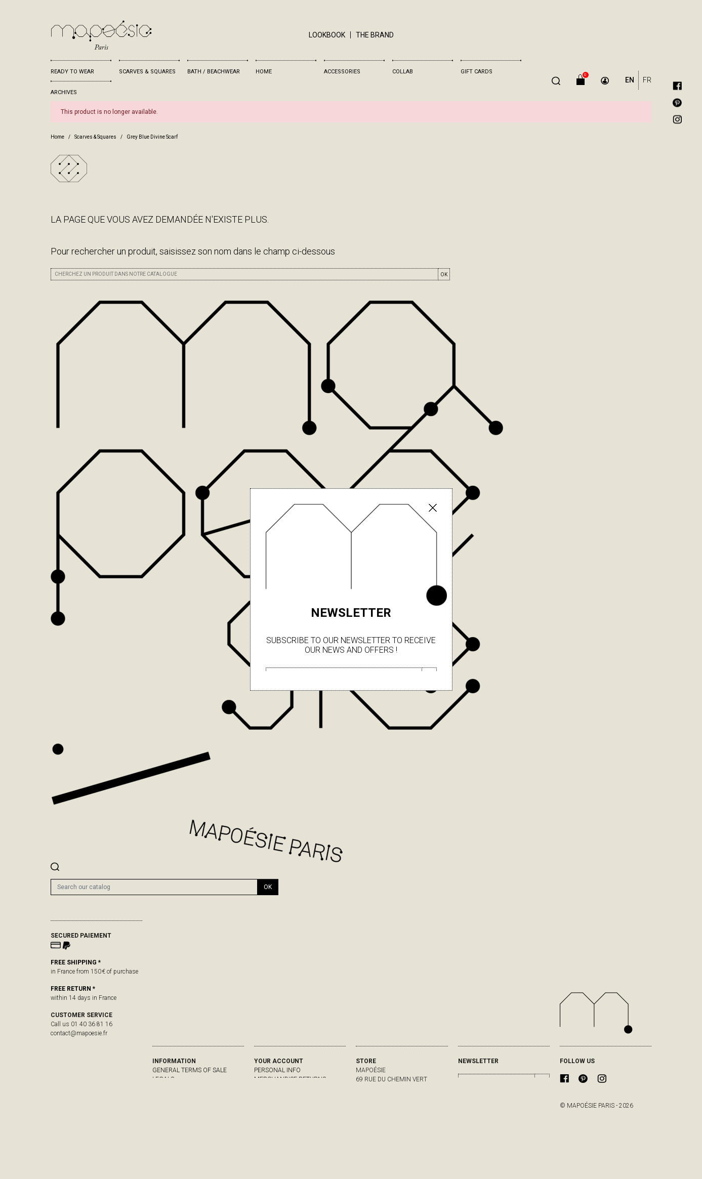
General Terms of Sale (189, 1070)
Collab (402, 71)
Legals (163, 1079)
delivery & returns (182, 1088)
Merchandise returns (290, 1079)
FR (647, 80)
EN (629, 80)
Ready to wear (72, 71)
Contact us (171, 1097)
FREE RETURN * (73, 988)
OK (443, 274)
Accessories (342, 71)
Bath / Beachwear (213, 71)
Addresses (271, 1106)
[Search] (154, 887)
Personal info (277, 1070)
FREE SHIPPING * (76, 962)
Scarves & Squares (147, 71)
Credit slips (273, 1097)
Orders (266, 1088)
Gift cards (476, 71)
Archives (64, 92)
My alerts (270, 1115)
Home (264, 71)
